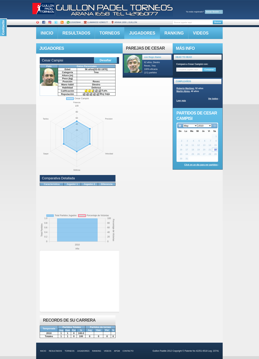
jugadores (142, 33)
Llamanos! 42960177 (96, 22)
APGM (117, 351)
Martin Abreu (183, 91)
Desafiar (105, 60)
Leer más (181, 100)
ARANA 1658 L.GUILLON (124, 22)
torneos (109, 33)
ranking (174, 33)
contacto (127, 351)
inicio (47, 33)
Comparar (209, 69)
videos (201, 33)
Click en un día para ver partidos (201, 165)
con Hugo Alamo (152, 57)
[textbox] (193, 22)
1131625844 (74, 22)
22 (215, 149)
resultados (76, 33)
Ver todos (213, 98)
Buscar (217, 22)
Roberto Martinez (185, 88)
